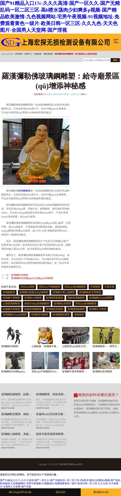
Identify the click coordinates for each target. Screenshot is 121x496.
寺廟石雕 (109, 286)
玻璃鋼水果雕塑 (11, 309)
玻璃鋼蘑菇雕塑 (61, 314)
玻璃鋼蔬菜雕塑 (54, 309)
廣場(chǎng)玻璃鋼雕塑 (36, 303)
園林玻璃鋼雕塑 (76, 297)
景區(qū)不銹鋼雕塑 (49, 286)
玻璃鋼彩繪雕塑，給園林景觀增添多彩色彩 (17, 394)
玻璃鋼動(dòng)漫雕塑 (14, 314)
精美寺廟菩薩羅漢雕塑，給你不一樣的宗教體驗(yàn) (52, 434)
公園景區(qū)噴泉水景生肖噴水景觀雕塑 (75, 346)
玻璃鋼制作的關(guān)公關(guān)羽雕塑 (32, 278)
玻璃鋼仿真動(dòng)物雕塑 (33, 292)
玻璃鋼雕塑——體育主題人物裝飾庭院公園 (106, 346)
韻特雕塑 (19, 54)
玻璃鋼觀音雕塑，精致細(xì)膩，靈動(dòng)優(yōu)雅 (17, 414)
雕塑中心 (28, 54)
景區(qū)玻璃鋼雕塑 (75, 286)
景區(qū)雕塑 (27, 286)
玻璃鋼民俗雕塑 (19, 275)
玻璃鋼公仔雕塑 (97, 309)
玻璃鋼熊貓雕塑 (76, 309)
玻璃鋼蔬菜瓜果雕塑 (90, 292)
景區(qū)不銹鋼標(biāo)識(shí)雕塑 (45, 371)
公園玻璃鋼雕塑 (11, 303)
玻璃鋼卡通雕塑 (11, 297)
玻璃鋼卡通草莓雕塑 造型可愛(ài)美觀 (75, 371)
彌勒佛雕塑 (48, 54)
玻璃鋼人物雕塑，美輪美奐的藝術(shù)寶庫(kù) (17, 434)
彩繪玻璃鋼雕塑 (33, 309)
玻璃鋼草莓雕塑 (39, 314)
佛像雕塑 (38, 54)
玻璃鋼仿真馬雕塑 (102, 371)
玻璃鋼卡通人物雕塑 (64, 292)
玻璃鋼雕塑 (24, 190)
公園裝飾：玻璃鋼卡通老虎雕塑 (45, 346)
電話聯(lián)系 (100, 492)
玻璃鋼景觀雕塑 (54, 297)
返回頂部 (60, 492)
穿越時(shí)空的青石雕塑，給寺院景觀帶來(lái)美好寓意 (52, 414)
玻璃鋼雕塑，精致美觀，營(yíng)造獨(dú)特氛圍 (52, 394)
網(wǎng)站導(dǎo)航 (20, 492)
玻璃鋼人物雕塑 (33, 297)
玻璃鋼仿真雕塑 (62, 303)
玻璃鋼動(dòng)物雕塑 (101, 297)
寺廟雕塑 (95, 286)
